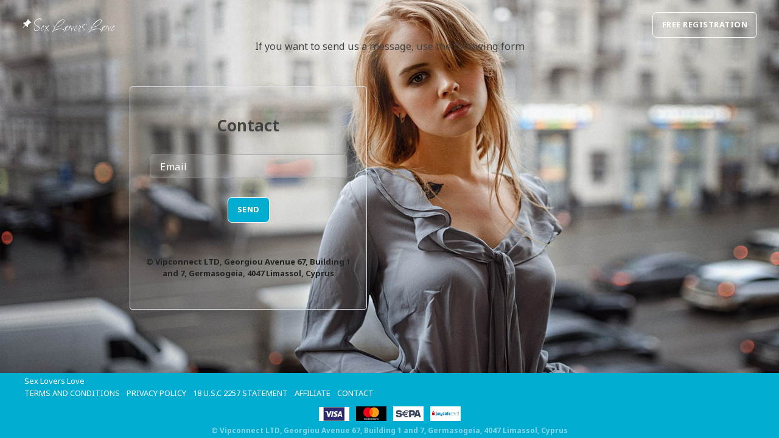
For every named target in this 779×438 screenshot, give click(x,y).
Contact (355, 393)
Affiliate (312, 393)
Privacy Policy (156, 393)
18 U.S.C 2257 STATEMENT (240, 393)
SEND (248, 209)
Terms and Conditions (72, 393)
